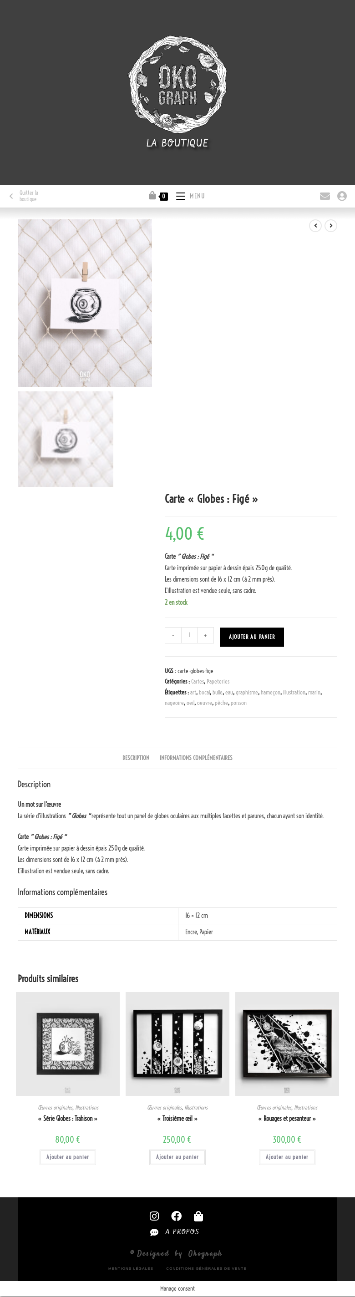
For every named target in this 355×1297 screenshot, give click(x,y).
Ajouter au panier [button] (67, 1157)
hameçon (270, 692)
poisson (239, 702)
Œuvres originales (55, 1107)
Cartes (197, 681)
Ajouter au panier (252, 636)
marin (314, 692)
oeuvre (204, 702)
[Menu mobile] (187, 194)
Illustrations (86, 1107)
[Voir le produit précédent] (315, 225)
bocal (204, 692)
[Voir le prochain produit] (331, 225)
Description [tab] (135, 758)
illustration (294, 692)
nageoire (174, 702)
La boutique (178, 144)
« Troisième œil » (177, 1119)
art (193, 692)
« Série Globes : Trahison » (68, 1119)
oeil (190, 702)
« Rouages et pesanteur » (287, 1119)
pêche (221, 702)
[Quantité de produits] (189, 635)
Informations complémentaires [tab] (196, 758)
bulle (218, 692)
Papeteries (218, 681)
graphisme (247, 692)
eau (229, 692)
